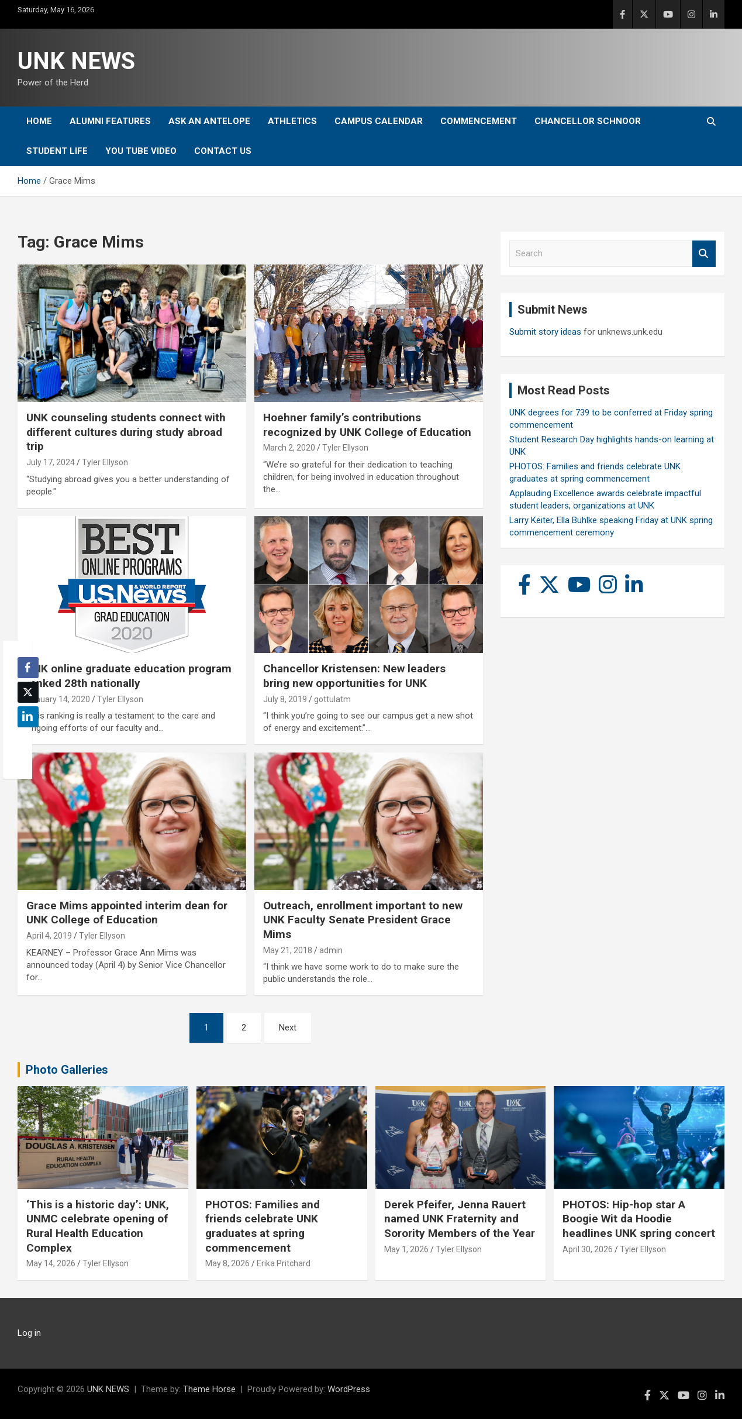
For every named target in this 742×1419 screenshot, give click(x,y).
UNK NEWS (76, 61)
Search (704, 253)
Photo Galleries (67, 1070)
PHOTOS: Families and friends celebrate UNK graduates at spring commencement (262, 1226)
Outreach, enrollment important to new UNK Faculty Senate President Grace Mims (363, 920)
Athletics (292, 121)
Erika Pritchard (283, 1263)
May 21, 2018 (287, 950)
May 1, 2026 (406, 1249)
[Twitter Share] (28, 692)
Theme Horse (209, 1389)
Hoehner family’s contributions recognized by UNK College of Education (367, 425)
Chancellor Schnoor (587, 121)
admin (331, 950)
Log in (29, 1333)
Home (39, 121)
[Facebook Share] (28, 667)
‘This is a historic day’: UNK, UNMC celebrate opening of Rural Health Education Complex (97, 1226)
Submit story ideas (545, 332)
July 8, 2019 (285, 699)
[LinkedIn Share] (28, 716)
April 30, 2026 (587, 1249)
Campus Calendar (378, 121)
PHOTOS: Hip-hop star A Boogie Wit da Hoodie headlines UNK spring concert (638, 1219)
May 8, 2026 (227, 1263)
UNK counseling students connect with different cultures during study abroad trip (126, 432)
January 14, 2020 (58, 699)
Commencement (478, 121)
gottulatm (332, 699)
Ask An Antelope (209, 121)
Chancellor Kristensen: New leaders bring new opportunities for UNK (354, 676)
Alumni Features (110, 121)
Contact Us (222, 151)
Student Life (57, 151)
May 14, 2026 (50, 1263)
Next (287, 1027)
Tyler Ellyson (105, 462)
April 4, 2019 (49, 935)
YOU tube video (141, 151)
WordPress (348, 1389)
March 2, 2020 (289, 447)
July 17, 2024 (50, 462)
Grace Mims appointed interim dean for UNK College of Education (126, 913)
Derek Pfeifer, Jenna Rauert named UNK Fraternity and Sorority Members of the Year (459, 1219)
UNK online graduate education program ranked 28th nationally (129, 676)
